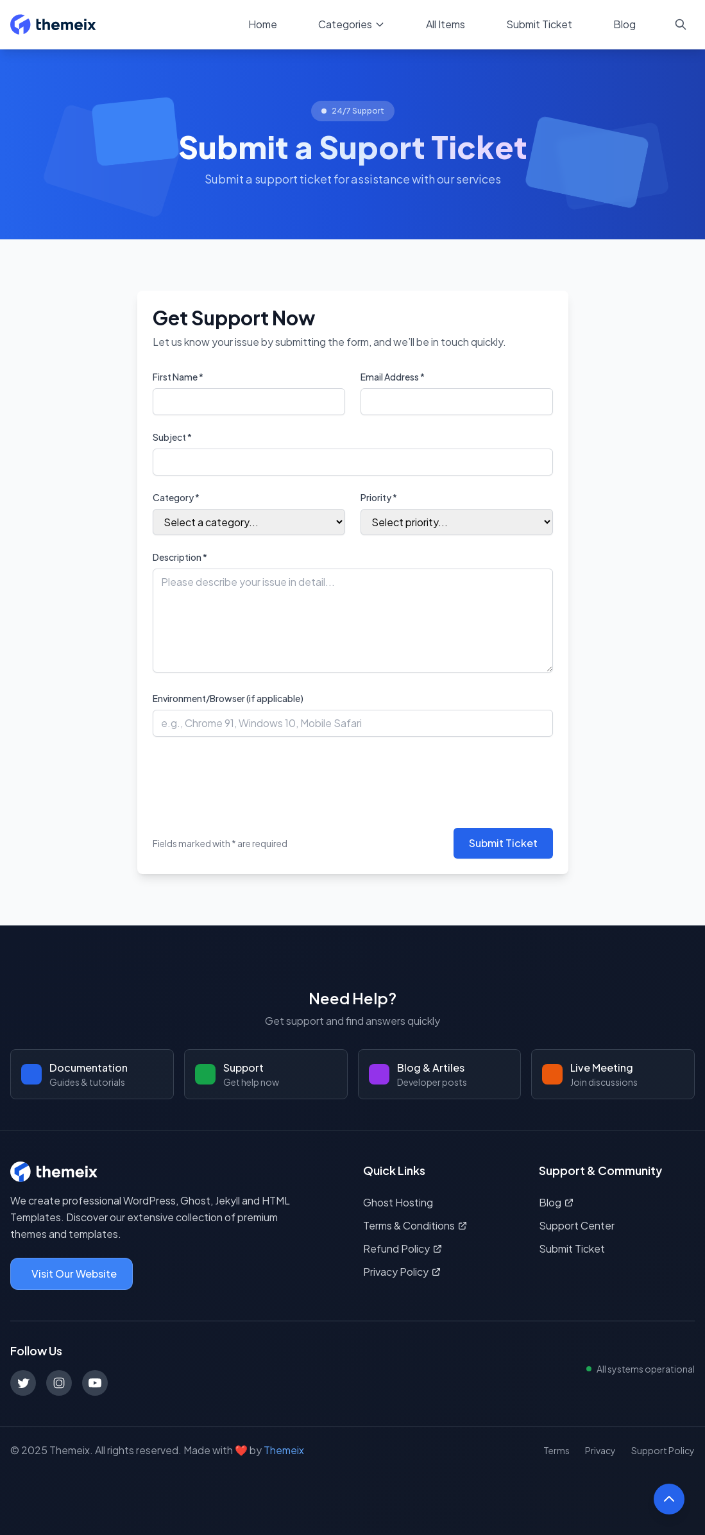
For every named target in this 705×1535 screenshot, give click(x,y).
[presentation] (250, 777)
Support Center (577, 1225)
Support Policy (663, 1450)
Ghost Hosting (398, 1202)
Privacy (600, 1450)
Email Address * (393, 376)
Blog (624, 24)
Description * (180, 557)
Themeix (284, 1450)
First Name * (178, 376)
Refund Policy (403, 1248)
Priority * (379, 497)
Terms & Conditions (415, 1225)
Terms (556, 1450)
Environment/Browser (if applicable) (228, 698)
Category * (176, 497)
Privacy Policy (402, 1271)
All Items (445, 24)
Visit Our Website (74, 1273)
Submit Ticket (539, 24)
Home (262, 24)
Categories (351, 24)
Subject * (172, 437)
